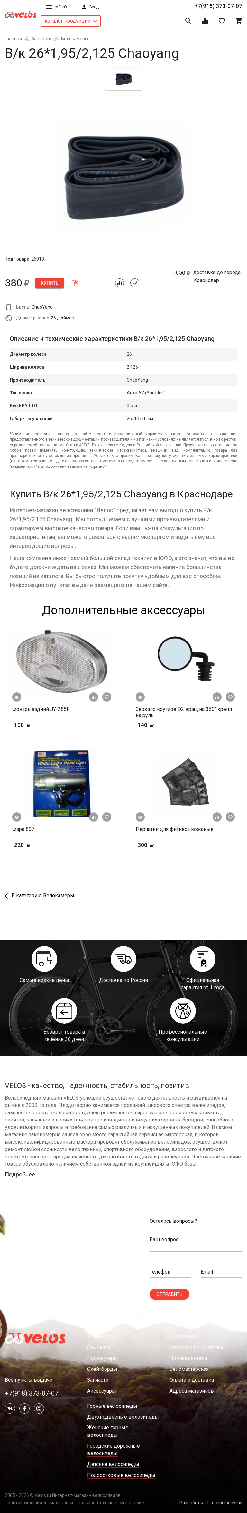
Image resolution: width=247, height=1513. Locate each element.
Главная (13, 38)
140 (164, 725)
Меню (56, 7)
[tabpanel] (123, 175)
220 (41, 845)
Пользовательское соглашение (111, 1502)
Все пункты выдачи (28, 1380)
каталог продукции (71, 21)
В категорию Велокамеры (39, 895)
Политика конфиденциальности (39, 1502)
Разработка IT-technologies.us (210, 1502)
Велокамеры (74, 38)
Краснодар (206, 280)
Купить (50, 283)
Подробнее (20, 1174)
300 (164, 845)
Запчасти (41, 38)
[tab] (123, 79)
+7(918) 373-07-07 (218, 6)
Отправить (169, 1294)
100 (32, 725)
